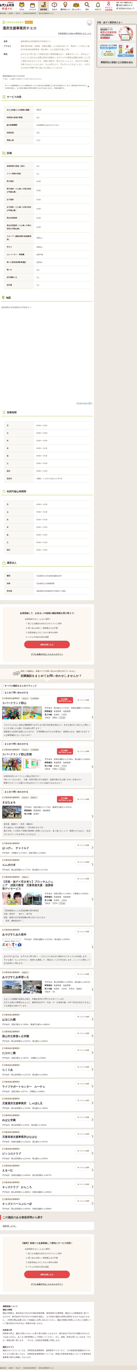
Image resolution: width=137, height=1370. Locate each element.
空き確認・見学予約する (65, 700)
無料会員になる (47, 644)
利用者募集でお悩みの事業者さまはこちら (74, 33)
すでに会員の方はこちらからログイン (47, 654)
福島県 (10, 1226)
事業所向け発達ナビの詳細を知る (117, 62)
